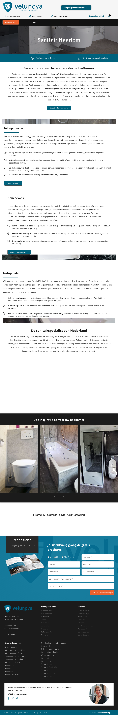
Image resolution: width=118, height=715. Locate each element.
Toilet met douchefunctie (13, 653)
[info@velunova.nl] (5, 16)
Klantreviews (82, 617)
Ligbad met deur (10, 647)
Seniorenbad (9, 671)
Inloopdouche (46, 611)
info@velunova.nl (13, 16)
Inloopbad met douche (49, 652)
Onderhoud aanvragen (62, 16)
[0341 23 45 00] (30, 16)
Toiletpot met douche (12, 662)
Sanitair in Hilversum (48, 676)
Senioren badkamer (11, 674)
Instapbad (45, 617)
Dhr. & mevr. (69, 557)
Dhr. (51, 557)
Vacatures (81, 620)
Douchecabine (46, 614)
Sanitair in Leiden (47, 670)
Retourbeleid (43, 712)
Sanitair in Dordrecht (49, 667)
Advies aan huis (84, 629)
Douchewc (45, 623)
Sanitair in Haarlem (48, 673)
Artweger (44, 635)
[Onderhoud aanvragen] (52, 16)
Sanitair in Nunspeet (48, 664)
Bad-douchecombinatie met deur (53, 643)
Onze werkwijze (83, 614)
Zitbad (43, 620)
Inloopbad (45, 658)
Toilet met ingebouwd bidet (51, 649)
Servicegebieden (84, 632)
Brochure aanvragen (85, 626)
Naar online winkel (96, 16)
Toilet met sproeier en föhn (14, 650)
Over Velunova (83, 611)
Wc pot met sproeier (48, 655)
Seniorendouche (10, 668)
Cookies (34, 712)
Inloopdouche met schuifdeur (15, 659)
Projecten (44, 629)
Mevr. (58, 557)
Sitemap (81, 623)
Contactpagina (83, 635)
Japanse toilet (46, 646)
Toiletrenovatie (46, 632)
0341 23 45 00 (37, 16)
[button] (34, 22)
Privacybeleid (24, 712)
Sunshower (45, 626)
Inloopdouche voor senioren (15, 656)
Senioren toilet (9, 665)
